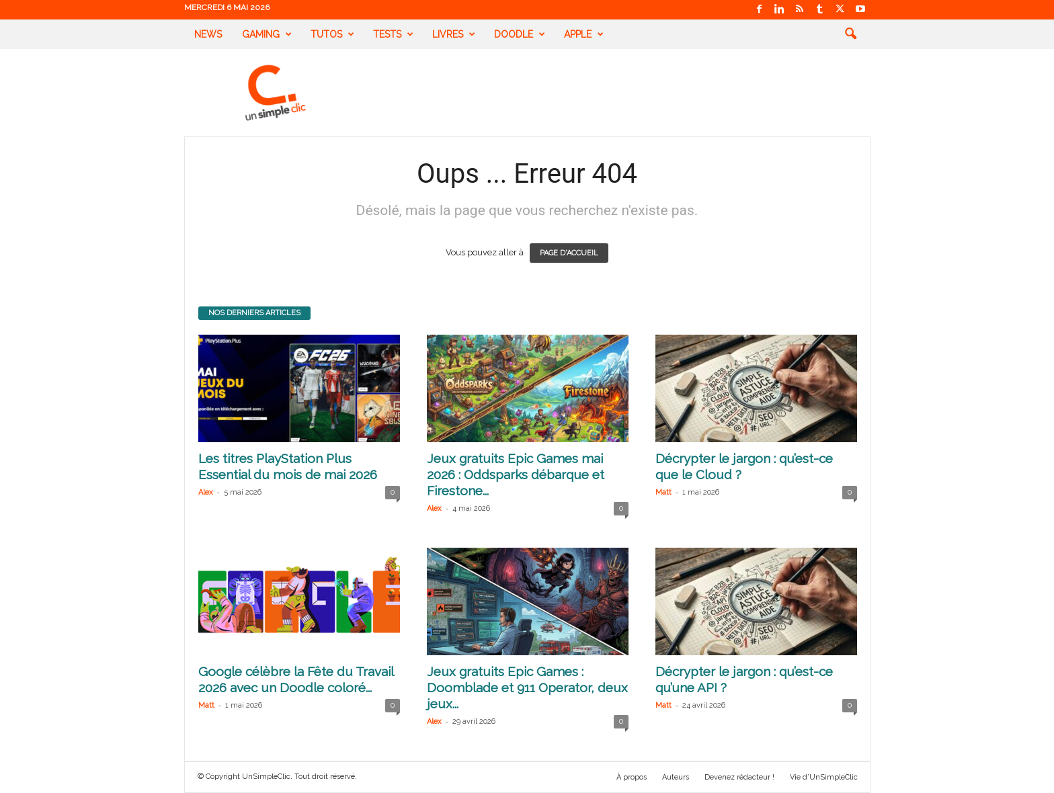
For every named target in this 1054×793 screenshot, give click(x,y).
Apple (584, 34)
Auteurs (675, 777)
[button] (850, 34)
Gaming (267, 34)
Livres (453, 34)
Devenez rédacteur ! (739, 777)
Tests (393, 34)
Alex (205, 492)
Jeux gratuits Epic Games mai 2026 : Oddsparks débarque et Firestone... (515, 474)
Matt (663, 492)
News (208, 34)
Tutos (332, 34)
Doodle (519, 34)
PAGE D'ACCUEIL (569, 253)
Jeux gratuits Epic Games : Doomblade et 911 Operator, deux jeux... (527, 687)
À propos (631, 777)
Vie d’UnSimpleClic (824, 777)
